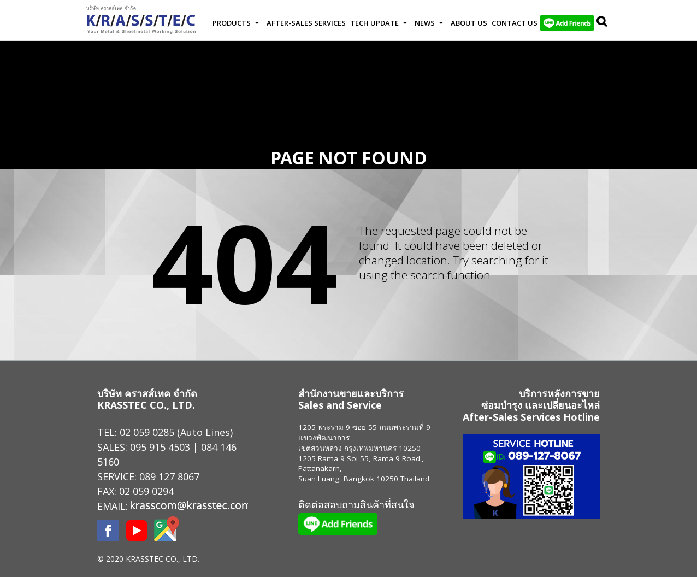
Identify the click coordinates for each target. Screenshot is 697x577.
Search (602, 23)
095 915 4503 (160, 447)
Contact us (514, 23)
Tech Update (374, 23)
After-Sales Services (306, 23)
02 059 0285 (147, 432)
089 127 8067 (169, 476)
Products (231, 23)
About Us (469, 23)
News (425, 23)
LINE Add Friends (567, 23)
